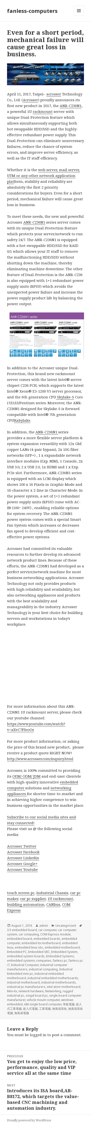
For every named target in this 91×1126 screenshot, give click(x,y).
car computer (47, 930)
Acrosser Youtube (22, 869)
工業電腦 (45, 1009)
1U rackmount (60, 898)
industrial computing (43, 969)
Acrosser (30, 99)
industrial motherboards (58, 982)
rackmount (43, 111)
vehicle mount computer (43, 1000)
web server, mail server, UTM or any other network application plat (43, 175)
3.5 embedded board (22, 930)
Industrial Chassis (52, 892)
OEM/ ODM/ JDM (26, 776)
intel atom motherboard (63, 987)
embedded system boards (26, 956)
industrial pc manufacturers (26, 987)
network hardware (31, 991)
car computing (29, 934)
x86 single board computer (42, 1004)
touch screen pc (20, 892)
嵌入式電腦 (30, 1009)
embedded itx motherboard (41, 943)
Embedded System (64, 952)
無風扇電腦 (21, 1013)
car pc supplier (33, 898)
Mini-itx (12, 991)
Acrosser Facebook (23, 851)
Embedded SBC (39, 952)
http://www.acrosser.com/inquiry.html (40, 758)
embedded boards (46, 939)
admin (43, 926)
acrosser (53, 94)
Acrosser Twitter (21, 846)
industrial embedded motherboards (52, 978)
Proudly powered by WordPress (29, 1120)
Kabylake (22, 420)
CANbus (53, 904)
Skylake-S (65, 397)
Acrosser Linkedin (23, 857)
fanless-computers (32, 10)
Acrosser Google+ (22, 863)
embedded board (19, 939)
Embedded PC (17, 952)
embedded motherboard (62, 947)
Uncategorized (65, 926)
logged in (38, 1034)
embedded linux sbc (29, 947)
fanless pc (60, 960)
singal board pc (37, 995)
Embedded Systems (60, 956)
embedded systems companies (29, 960)
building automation (25, 904)
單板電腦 (68, 1004)
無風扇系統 (59, 1009)
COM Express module (55, 934)
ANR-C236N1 (71, 105)
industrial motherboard (23, 982)
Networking (53, 991)
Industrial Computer (25, 965)
